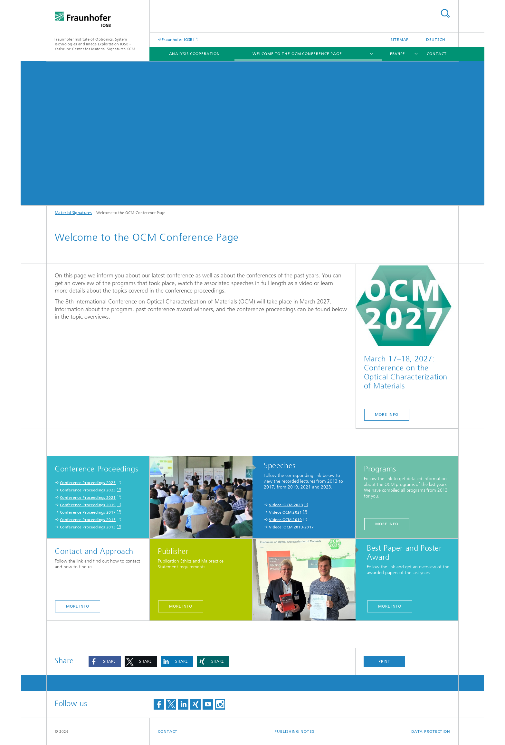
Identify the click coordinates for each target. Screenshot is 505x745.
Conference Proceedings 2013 (88, 527)
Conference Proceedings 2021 (88, 497)
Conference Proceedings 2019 (88, 505)
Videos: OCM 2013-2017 (291, 527)
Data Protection (431, 731)
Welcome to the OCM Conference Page (297, 53)
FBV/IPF (397, 53)
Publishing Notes (294, 731)
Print (384, 661)
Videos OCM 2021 (285, 512)
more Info (386, 414)
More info (386, 524)
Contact (436, 53)
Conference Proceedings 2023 (88, 490)
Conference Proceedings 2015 (88, 519)
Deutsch (435, 39)
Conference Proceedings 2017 (88, 512)
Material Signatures (73, 212)
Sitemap (400, 39)
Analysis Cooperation (194, 53)
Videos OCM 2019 (285, 519)
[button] (105, 661)
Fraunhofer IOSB (177, 39)
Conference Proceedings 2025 (88, 482)
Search (445, 13)
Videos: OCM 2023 (286, 505)
